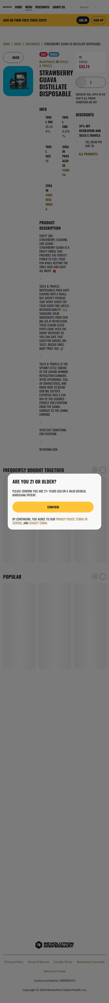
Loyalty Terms (38, 523)
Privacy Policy (65, 519)
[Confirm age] (53, 507)
